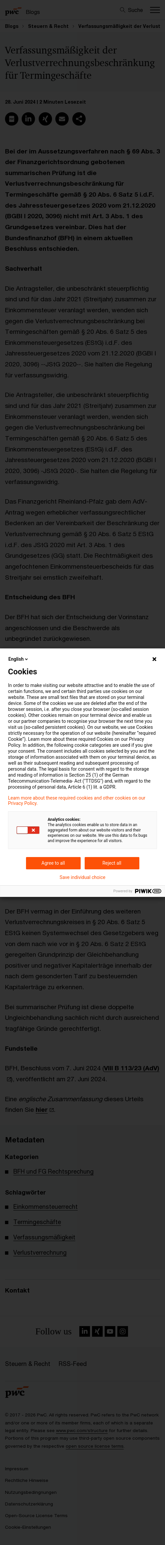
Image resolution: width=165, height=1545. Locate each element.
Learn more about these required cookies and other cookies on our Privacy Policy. (76, 800)
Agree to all (53, 863)
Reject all (111, 863)
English (18, 659)
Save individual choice (82, 877)
